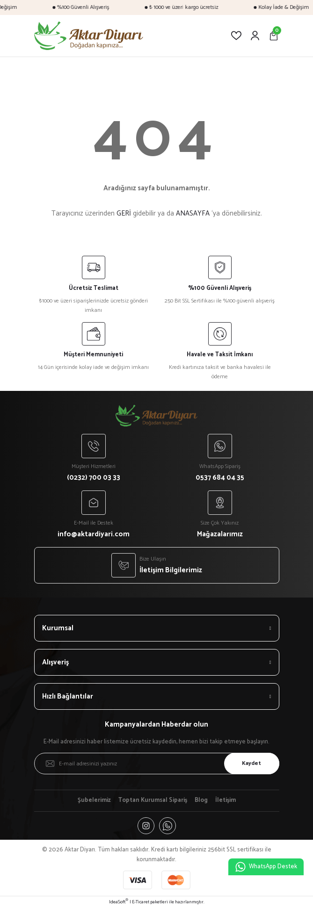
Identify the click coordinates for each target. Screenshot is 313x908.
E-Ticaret (140, 902)
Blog (201, 800)
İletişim (225, 800)
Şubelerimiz (94, 800)
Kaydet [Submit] (251, 763)
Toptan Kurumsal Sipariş (152, 800)
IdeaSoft (118, 902)
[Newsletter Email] (156, 763)
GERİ (123, 213)
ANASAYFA (193, 213)
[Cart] (273, 35)
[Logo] (88, 36)
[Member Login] (255, 35)
